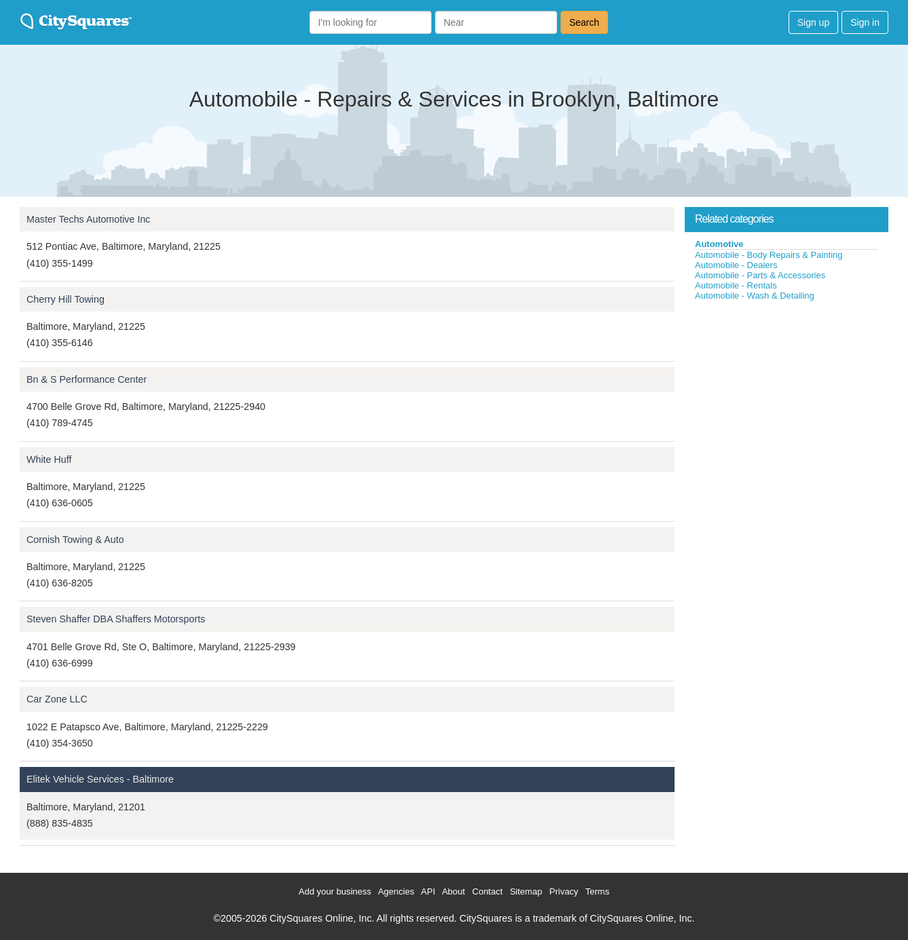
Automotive (719, 244)
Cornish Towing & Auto (75, 539)
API (428, 891)
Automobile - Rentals (736, 285)
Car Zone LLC (57, 699)
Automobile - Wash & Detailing (754, 295)
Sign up (813, 22)
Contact (487, 891)
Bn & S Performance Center (86, 379)
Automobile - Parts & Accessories (760, 275)
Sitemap (526, 891)
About (453, 891)
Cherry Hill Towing (65, 299)
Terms (597, 891)
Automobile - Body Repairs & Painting (769, 255)
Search (584, 22)
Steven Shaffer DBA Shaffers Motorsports (115, 619)
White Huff (48, 459)
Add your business (335, 891)
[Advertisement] (786, 403)
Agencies (396, 891)
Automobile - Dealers (736, 265)
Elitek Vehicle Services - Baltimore (100, 779)
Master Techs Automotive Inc (88, 219)
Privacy (564, 891)
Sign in (864, 22)
